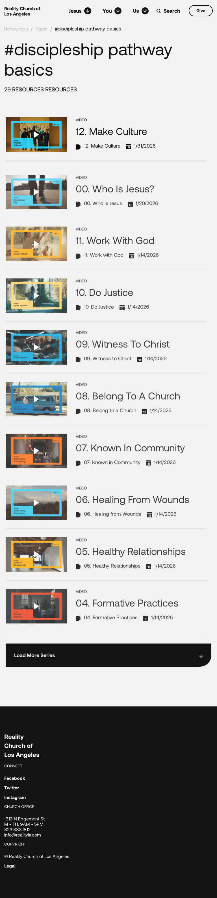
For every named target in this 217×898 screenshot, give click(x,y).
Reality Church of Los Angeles (22, 11)
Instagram (15, 797)
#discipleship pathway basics (88, 28)
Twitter (11, 787)
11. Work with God (115, 260)
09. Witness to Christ (123, 364)
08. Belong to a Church (128, 415)
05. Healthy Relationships (131, 571)
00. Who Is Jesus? (115, 208)
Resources (16, 28)
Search (172, 11)
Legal (10, 865)
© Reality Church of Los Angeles (36, 856)
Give (200, 10)
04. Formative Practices (127, 623)
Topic (41, 28)
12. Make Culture (111, 131)
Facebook (14, 778)
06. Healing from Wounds (132, 519)
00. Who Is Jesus (103, 223)
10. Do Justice (104, 312)
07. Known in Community (130, 467)
